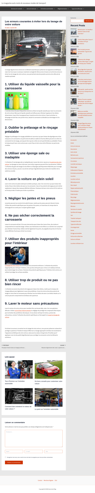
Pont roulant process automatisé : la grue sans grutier (85, 51)
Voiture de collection (77, 236)
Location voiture (75, 179)
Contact (40, 480)
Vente (72, 230)
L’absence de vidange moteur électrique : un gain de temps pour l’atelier (85, 61)
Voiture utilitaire (75, 239)
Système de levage (76, 212)
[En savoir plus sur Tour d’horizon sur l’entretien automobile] (19, 369)
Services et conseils (18, 8)
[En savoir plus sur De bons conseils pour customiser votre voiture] (48, 369)
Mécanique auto (75, 182)
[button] (23, 8)
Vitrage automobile (76, 233)
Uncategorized (75, 227)
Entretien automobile (48, 8)
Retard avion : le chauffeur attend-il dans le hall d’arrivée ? (85, 31)
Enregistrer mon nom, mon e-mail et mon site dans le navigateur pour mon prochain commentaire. (30, 457)
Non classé (74, 185)
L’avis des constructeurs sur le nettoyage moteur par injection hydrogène (85, 81)
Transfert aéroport (76, 218)
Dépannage (74, 167)
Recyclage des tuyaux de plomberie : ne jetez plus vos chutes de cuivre (85, 71)
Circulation (74, 161)
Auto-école (74, 152)
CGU (56, 480)
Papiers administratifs (77, 188)
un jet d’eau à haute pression (23, 310)
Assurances (74, 149)
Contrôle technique (76, 164)
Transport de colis (76, 221)
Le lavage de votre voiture (12, 265)
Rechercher (73, 18)
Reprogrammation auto (77, 203)
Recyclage (73, 197)
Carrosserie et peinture (77, 158)
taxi (72, 215)
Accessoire (74, 140)
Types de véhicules (77, 8)
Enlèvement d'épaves (77, 170)
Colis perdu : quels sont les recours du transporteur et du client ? (85, 91)
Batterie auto (74, 155)
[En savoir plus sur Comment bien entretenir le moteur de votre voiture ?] (19, 396)
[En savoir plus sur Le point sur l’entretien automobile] (48, 397)
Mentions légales (48, 480)
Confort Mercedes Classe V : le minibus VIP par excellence (85, 41)
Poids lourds (74, 194)
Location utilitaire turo (77, 243)
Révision (73, 206)
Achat (72, 143)
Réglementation (62, 8)
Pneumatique (74, 191)
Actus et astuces (32, 8)
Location (73, 176)
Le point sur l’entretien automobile (46, 409)
